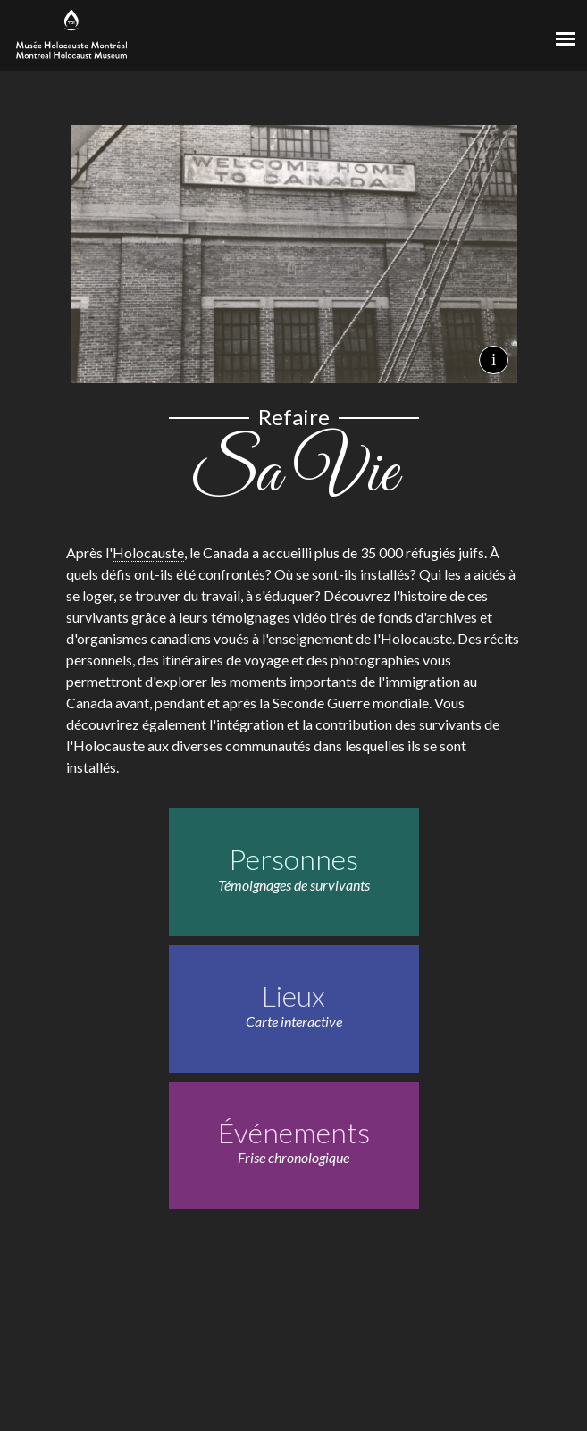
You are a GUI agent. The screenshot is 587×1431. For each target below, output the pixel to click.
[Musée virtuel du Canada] (503, 33)
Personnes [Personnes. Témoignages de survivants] (293, 858)
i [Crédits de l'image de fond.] (493, 359)
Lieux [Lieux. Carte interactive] (293, 995)
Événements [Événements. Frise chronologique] (294, 1132)
